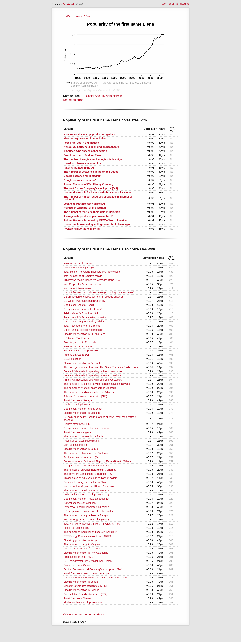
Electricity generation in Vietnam (82, 412)
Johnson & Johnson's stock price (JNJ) (85, 396)
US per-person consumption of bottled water (88, 511)
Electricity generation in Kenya (81, 540)
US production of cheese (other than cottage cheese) (93, 296)
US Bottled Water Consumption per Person (88, 561)
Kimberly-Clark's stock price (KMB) (83, 602)
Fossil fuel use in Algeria (77, 432)
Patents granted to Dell (76, 354)
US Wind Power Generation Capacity (84, 300)
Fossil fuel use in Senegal (78, 400)
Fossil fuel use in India (76, 527)
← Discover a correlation (76, 16)
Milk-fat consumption (75, 444)
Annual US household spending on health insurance (93, 371)
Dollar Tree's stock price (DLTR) (81, 267)
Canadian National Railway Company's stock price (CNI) (95, 577)
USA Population (72, 358)
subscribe (184, 4)
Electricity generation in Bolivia (81, 448)
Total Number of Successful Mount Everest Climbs (92, 523)
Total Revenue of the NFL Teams (82, 325)
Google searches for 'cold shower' (83, 309)
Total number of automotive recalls (83, 275)
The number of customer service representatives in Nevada (97, 383)
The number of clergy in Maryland (82, 544)
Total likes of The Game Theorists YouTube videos (92, 271)
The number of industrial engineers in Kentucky (90, 531)
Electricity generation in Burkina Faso (84, 334)
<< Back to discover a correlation (84, 614)
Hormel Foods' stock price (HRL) (82, 350)
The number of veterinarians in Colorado (86, 490)
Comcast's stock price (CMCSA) (82, 548)
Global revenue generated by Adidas (84, 321)
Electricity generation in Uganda (81, 590)
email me (173, 4)
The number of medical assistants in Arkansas (89, 392)
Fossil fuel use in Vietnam (78, 598)
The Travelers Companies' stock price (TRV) (88, 473)
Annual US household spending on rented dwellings (93, 375)
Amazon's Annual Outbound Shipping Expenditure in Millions (97, 461)
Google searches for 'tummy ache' (83, 408)
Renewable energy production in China (85, 482)
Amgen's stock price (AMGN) (80, 556)
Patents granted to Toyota (78, 346)
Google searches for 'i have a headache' (86, 498)
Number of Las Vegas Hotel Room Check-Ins (89, 486)
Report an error (73, 99)
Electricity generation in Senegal (82, 363)
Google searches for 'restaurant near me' (86, 465)
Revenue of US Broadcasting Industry (85, 317)
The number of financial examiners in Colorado (90, 387)
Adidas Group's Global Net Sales (82, 313)
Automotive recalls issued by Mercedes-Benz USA (92, 280)
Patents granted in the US (78, 263)
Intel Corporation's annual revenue (83, 284)
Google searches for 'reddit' (79, 304)
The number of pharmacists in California (86, 453)
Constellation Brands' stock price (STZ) (85, 594)
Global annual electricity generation (83, 329)
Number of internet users (77, 288)
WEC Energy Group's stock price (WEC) (86, 519)
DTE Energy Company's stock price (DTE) (87, 536)
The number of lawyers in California (83, 436)
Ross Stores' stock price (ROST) (82, 440)
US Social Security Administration (102, 95)
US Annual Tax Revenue (77, 338)
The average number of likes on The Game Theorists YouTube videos (102, 367)
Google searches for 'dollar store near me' (87, 428)
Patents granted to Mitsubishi (80, 342)
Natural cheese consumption (80, 502)
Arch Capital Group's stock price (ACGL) (86, 494)
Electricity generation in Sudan (81, 581)
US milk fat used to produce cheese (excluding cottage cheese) (99, 292)
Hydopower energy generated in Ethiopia (86, 507)
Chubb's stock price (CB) (77, 404)
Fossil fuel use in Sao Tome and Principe (86, 573)
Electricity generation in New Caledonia (86, 552)
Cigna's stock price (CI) (77, 424)
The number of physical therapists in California (90, 469)
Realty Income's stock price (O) (81, 457)
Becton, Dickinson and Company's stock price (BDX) (93, 569)
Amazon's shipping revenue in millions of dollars (90, 478)
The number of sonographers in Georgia (86, 515)
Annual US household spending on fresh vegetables (93, 379)
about (164, 4)
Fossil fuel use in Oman (77, 565)
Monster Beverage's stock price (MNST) (86, 585)
